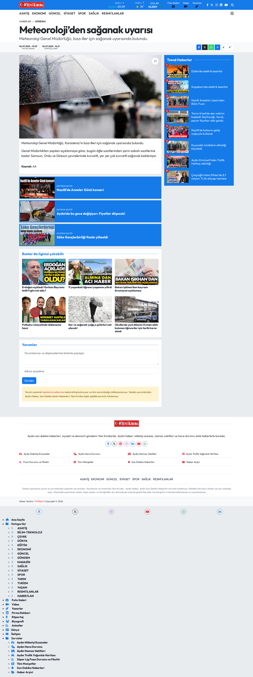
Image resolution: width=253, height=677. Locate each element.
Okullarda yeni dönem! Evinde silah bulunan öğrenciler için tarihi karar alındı (136, 328)
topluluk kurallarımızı (53, 392)
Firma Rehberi (18, 613)
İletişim (13, 634)
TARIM (18, 579)
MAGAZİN (20, 562)
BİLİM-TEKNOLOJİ (26, 532)
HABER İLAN (22, 596)
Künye (12, 629)
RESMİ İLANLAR (113, 13)
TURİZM (19, 583)
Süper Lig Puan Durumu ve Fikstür (35, 659)
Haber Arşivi (191, 462)
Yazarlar (14, 608)
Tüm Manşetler (84, 462)
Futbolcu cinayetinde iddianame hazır (41, 326)
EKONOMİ (39, 13)
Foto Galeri (16, 600)
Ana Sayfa (15, 519)
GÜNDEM (20, 557)
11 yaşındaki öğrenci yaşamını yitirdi (90, 287)
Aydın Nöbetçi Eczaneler (34, 453)
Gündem (40, 21)
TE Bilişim (39, 501)
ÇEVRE (19, 536)
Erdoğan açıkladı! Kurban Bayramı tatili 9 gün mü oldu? (43, 289)
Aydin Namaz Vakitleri (142, 453)
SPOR (82, 13)
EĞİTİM (19, 545)
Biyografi (15, 621)
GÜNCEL (55, 13)
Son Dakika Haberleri (141, 462)
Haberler (25, 21)
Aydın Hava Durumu (87, 453)
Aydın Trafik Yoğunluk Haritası (200, 453)
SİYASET (69, 13)
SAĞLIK (94, 13)
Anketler (14, 625)
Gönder (29, 380)
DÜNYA (19, 540)
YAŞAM (19, 587)
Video (12, 604)
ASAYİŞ (24, 13)
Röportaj (15, 617)
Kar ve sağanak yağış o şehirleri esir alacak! (90, 326)
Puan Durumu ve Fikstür (34, 462)
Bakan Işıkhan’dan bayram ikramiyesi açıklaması (131, 289)
